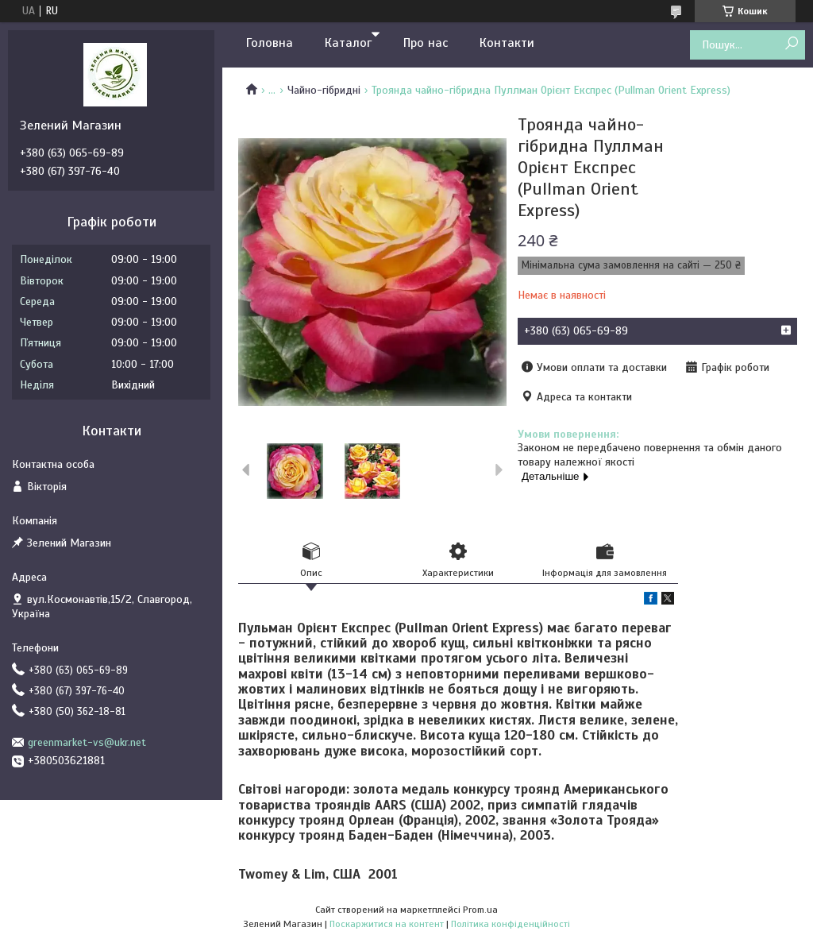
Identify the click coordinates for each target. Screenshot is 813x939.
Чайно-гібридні (323, 90)
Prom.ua (480, 909)
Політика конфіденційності (510, 923)
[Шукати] (791, 44)
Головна (269, 43)
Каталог (348, 43)
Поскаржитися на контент (386, 923)
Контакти (507, 43)
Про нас (425, 43)
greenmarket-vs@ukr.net (87, 742)
